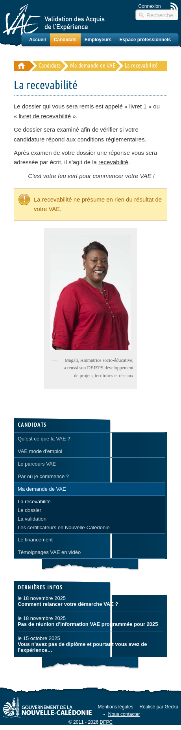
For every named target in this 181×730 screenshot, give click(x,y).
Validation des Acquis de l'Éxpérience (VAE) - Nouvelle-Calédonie (21, 66)
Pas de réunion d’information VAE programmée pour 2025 (88, 624)
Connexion (149, 6)
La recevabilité (34, 501)
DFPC (106, 722)
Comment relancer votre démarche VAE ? (68, 604)
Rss (174, 6)
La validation (32, 519)
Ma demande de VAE (92, 66)
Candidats (65, 39)
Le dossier (29, 510)
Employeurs (98, 39)
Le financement (35, 540)
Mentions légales (115, 707)
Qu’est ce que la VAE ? (44, 439)
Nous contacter (124, 714)
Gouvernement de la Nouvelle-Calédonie (47, 706)
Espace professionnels (145, 39)
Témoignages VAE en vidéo (49, 552)
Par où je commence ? (43, 476)
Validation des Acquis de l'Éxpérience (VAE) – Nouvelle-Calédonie (54, 19)
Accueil (37, 39)
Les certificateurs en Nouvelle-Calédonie (63, 527)
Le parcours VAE (37, 464)
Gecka (171, 707)
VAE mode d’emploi (40, 451)
